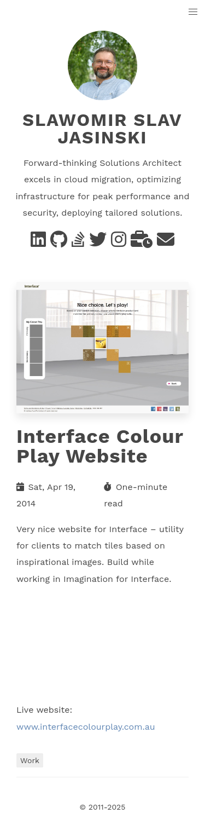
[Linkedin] (38, 243)
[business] (142, 243)
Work (29, 760)
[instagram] (118, 243)
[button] (193, 12)
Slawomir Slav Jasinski (102, 128)
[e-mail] (165, 243)
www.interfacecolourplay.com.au (85, 727)
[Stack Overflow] (78, 243)
